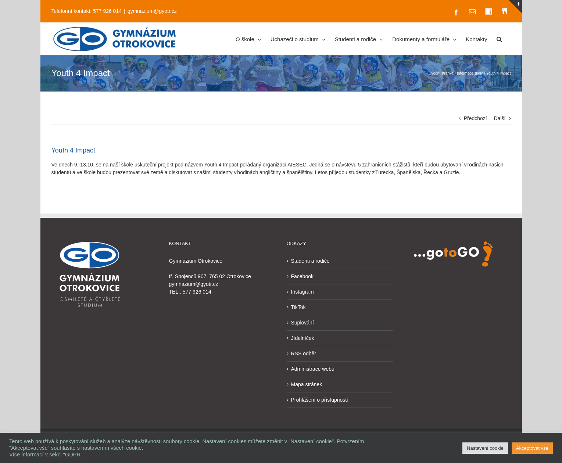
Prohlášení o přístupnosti (319, 400)
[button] (499, 38)
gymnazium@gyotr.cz (152, 11)
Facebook (302, 276)
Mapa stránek (306, 384)
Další (500, 118)
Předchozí (475, 118)
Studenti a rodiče (310, 261)
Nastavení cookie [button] (485, 448)
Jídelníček (302, 338)
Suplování (302, 323)
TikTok (298, 307)
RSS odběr (303, 353)
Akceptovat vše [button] (532, 448)
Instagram (302, 292)
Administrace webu (312, 369)
